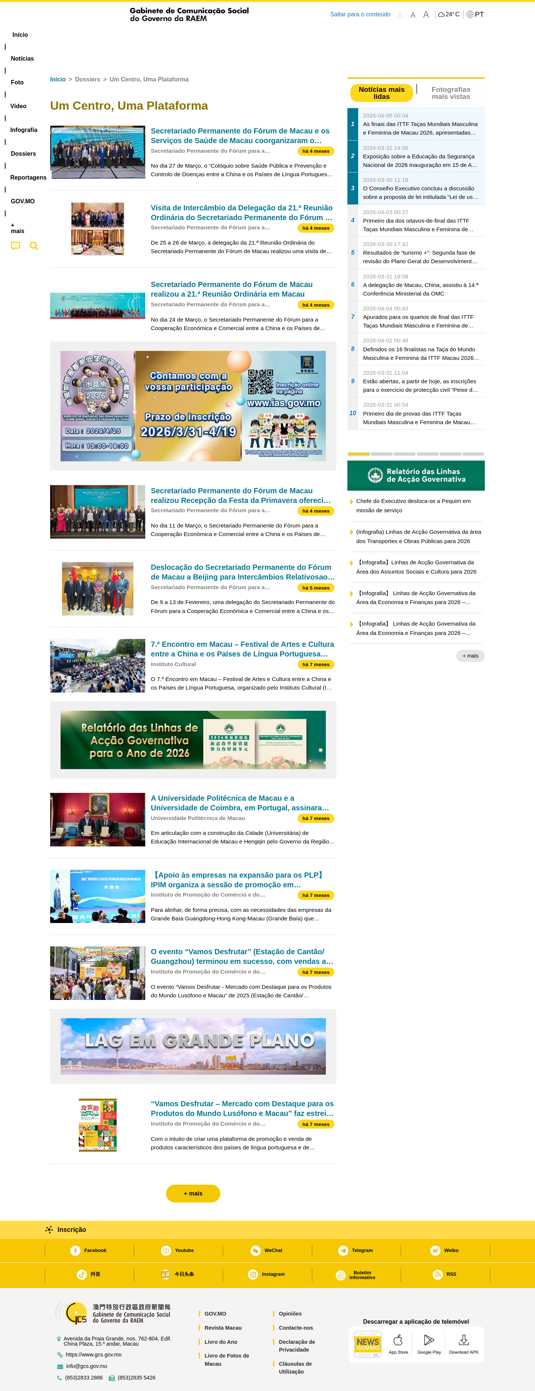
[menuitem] (100, 35)
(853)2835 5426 (137, 1355)
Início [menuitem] (65, 35)
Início (58, 57)
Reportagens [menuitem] (285, 35)
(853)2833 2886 (84, 1355)
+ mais (471, 633)
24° (452, 14)
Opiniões (290, 1291)
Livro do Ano (221, 1319)
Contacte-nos (296, 1305)
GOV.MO (215, 1291)
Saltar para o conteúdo (360, 14)
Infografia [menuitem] (199, 35)
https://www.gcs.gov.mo (93, 1332)
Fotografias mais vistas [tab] (451, 70)
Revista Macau (223, 1305)
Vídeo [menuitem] (163, 35)
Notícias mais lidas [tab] (382, 70)
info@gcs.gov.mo (86, 1343)
